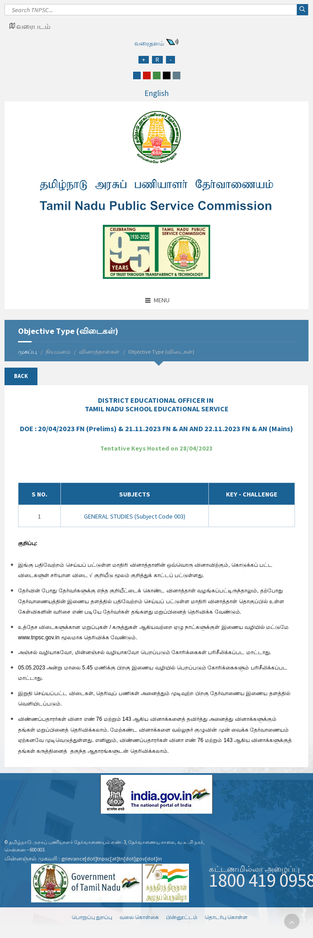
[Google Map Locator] (30, 26)
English (156, 93)
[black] (166, 75)
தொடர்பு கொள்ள (226, 917)
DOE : (156, 428)
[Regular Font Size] (157, 60)
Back (21, 376)
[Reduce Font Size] (170, 60)
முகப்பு (27, 351)
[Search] (156, 12)
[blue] (137, 75)
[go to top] (291, 921)
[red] (147, 75)
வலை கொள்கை (139, 917)
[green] (157, 75)
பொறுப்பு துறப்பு (92, 917)
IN (157, 404)
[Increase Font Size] (143, 60)
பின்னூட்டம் (182, 917)
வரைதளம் (149, 43)
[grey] (176, 75)
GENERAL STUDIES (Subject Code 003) (134, 516)
